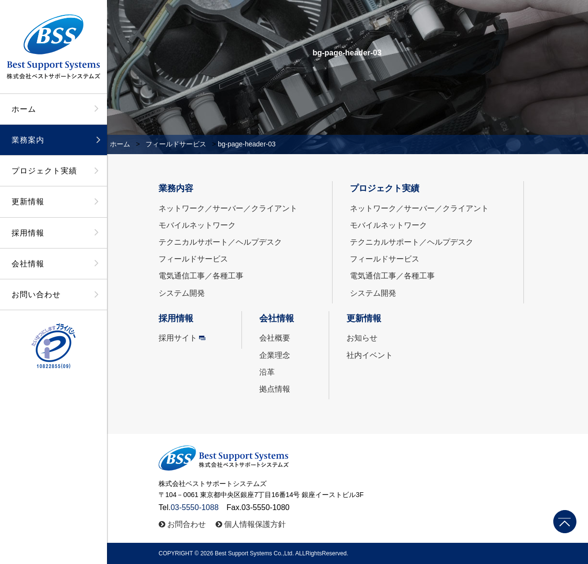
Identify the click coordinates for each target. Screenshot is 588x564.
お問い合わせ (36, 294)
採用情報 (28, 233)
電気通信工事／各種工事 (201, 276)
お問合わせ (186, 524)
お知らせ (362, 338)
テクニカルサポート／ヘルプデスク (220, 242)
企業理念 (274, 355)
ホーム (24, 109)
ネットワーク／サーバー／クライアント (228, 208)
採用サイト (178, 338)
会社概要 (274, 338)
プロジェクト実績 (44, 171)
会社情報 (28, 264)
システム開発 (182, 293)
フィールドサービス (176, 144)
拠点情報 (274, 389)
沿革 (267, 372)
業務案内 (28, 140)
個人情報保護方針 (255, 524)
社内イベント (370, 355)
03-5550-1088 (195, 507)
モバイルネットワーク (197, 225)
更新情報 (28, 201)
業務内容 (176, 188)
